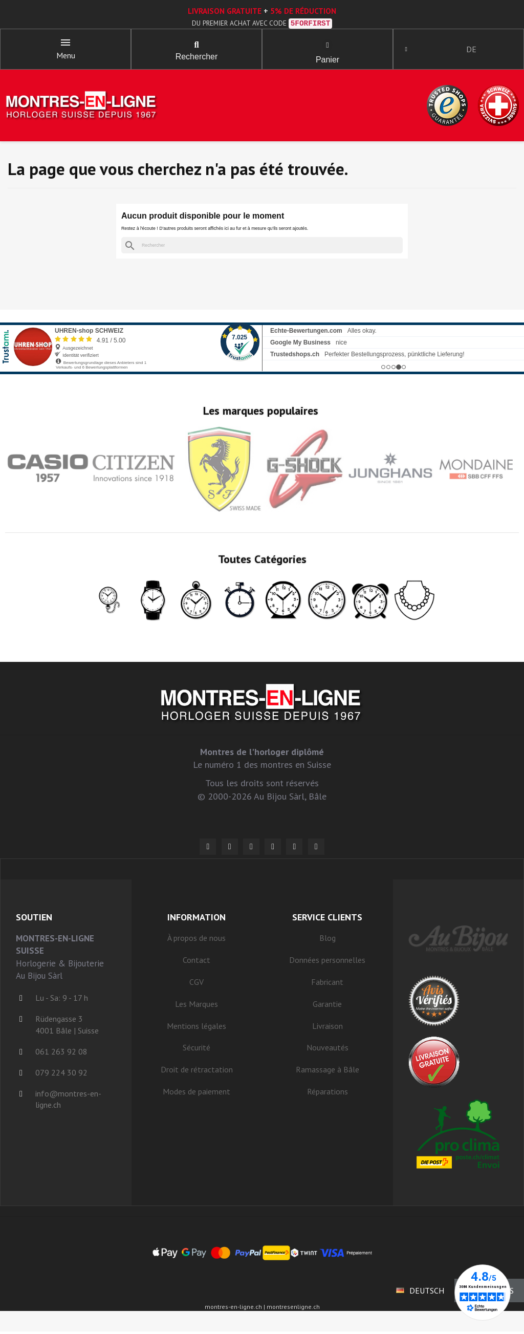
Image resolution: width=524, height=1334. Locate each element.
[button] (196, 46)
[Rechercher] (262, 247)
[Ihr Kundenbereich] (408, 50)
